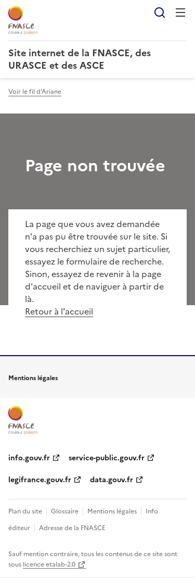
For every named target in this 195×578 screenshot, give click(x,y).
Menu (180, 12)
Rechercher (159, 12)
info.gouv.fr (29, 458)
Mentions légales (112, 511)
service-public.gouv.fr (107, 458)
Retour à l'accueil (59, 311)
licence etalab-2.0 (49, 564)
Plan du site (25, 511)
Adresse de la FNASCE (72, 528)
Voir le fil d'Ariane (34, 91)
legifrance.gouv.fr (39, 479)
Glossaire (65, 511)
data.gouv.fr (111, 479)
